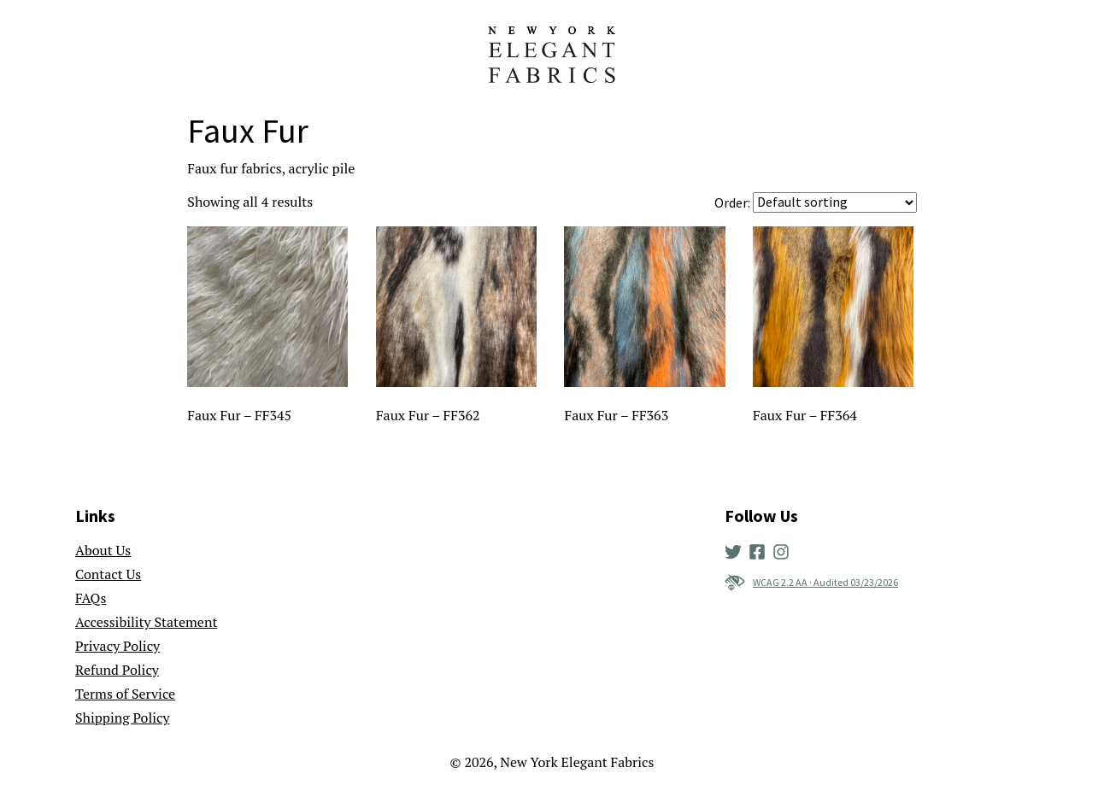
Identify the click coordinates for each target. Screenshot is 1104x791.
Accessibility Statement (146, 621)
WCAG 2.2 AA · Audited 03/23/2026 (811, 582)
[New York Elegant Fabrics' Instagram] (784, 550)
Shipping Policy (122, 717)
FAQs (90, 598)
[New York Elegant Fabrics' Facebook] (760, 550)
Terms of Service (125, 693)
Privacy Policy (117, 645)
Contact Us (108, 574)
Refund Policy (117, 669)
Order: (732, 202)
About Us (103, 550)
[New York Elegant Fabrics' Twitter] (737, 550)
